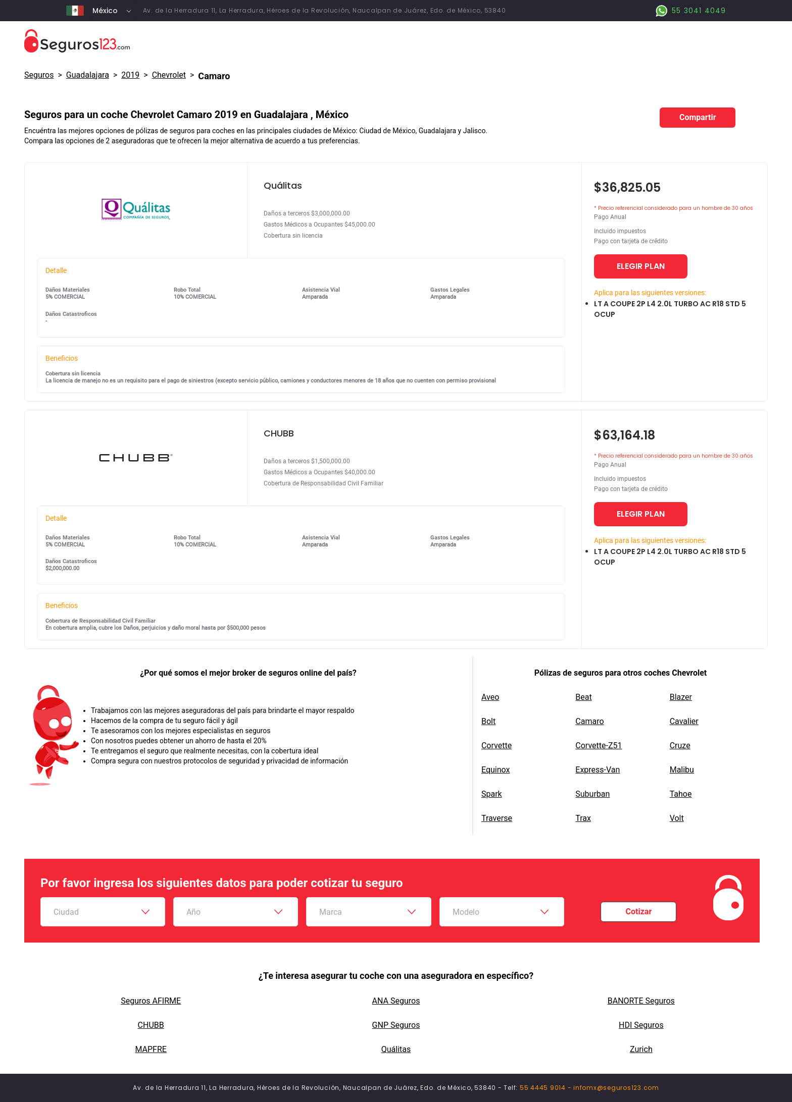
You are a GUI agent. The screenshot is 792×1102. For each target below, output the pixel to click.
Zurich (641, 1049)
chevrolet (169, 75)
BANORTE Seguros (641, 1001)
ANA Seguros (396, 1001)
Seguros (39, 75)
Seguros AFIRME (151, 1001)
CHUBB (151, 1025)
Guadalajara (87, 75)
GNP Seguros (396, 1025)
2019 (130, 75)
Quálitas (396, 1049)
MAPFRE (150, 1049)
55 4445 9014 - (546, 1087)
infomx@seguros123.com (616, 1087)
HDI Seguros (641, 1025)
